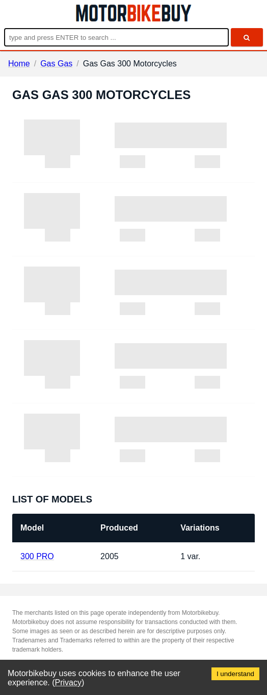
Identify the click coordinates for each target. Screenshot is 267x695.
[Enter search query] (116, 37)
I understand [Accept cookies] (235, 674)
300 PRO (37, 556)
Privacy (68, 682)
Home (19, 63)
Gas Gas (56, 63)
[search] (247, 37)
